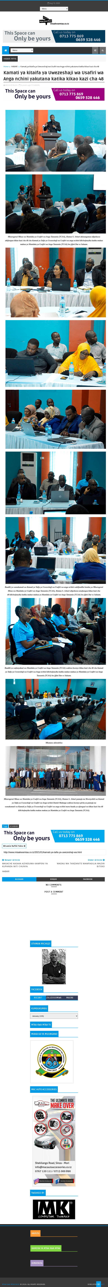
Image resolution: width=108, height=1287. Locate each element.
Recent (38, 998)
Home (6, 66)
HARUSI (35, 1233)
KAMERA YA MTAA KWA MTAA (46, 1248)
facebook (87, 879)
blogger (19, 879)
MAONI (69, 998)
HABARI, (36, 85)
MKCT (102, 1284)
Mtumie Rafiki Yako (14, 846)
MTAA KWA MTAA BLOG (11, 1284)
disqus (53, 879)
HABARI (14, 66)
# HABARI (14, 826)
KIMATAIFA (37, 1263)
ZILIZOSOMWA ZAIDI (54, 998)
